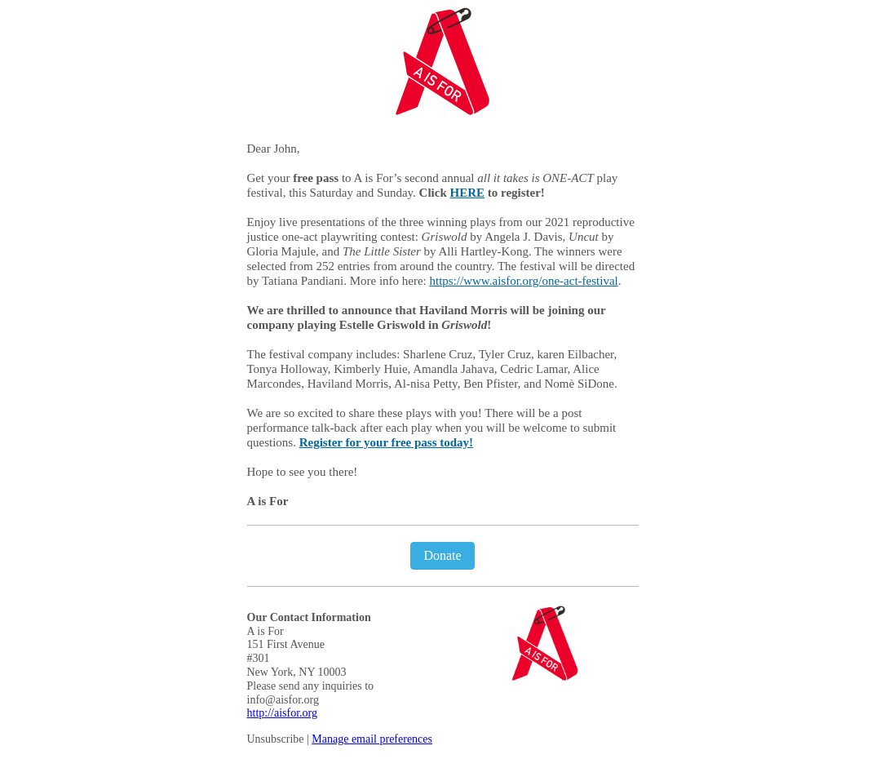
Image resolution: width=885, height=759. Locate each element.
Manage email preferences (372, 739)
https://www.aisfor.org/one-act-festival (524, 280)
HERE (467, 192)
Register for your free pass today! (386, 442)
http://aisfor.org (282, 713)
